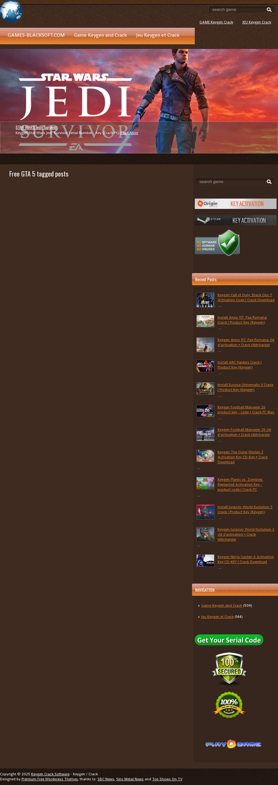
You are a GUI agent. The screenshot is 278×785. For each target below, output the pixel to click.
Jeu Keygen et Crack (158, 35)
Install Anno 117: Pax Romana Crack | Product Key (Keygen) (242, 320)
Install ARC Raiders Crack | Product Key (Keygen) (239, 365)
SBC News (106, 779)
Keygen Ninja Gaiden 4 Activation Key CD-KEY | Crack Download (246, 559)
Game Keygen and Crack (100, 35)
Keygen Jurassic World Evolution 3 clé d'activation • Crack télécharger (246, 534)
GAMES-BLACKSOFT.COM (36, 35)
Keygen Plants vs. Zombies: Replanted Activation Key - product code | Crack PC (240, 484)
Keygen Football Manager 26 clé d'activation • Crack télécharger (244, 432)
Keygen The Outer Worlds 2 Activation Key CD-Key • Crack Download (243, 457)
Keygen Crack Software (50, 774)
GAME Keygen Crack (216, 22)
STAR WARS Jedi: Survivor (36, 127)
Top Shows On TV (167, 779)
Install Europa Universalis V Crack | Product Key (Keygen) (245, 387)
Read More (129, 132)
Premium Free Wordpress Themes (50, 779)
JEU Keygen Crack (256, 22)
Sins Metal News (130, 779)
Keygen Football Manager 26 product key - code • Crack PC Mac (246, 410)
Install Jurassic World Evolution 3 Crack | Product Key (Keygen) (245, 509)
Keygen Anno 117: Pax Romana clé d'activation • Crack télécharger (246, 342)
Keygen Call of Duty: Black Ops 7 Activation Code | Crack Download (246, 297)
